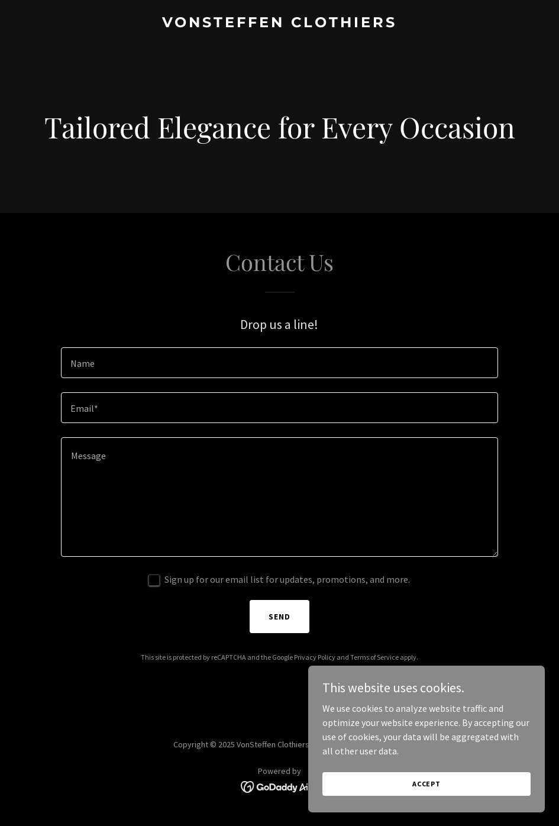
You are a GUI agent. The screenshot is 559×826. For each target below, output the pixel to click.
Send (279, 616)
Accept (426, 783)
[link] (279, 24)
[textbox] (280, 362)
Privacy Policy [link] (314, 657)
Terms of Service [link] (374, 657)
